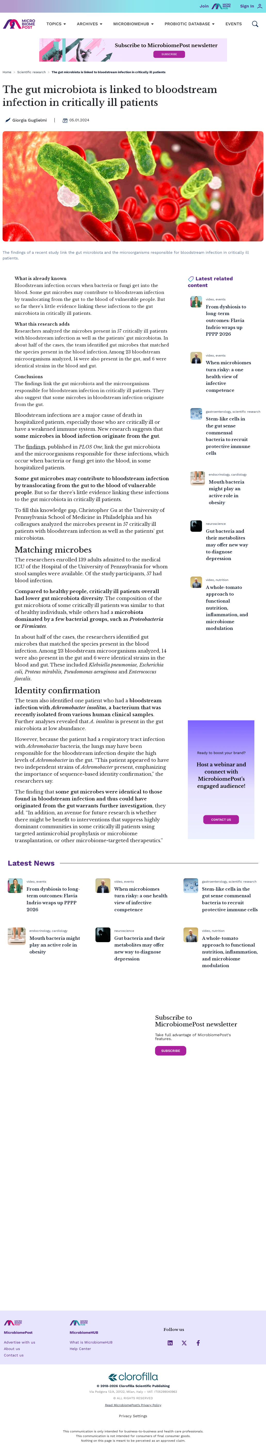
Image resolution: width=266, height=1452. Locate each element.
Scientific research (31, 72)
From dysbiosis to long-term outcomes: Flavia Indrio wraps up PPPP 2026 (226, 320)
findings (35, 447)
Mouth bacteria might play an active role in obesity (54, 945)
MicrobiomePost (19, 1332)
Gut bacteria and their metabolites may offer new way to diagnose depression (227, 545)
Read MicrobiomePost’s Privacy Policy (133, 1406)
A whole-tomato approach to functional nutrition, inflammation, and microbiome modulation (227, 608)
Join (204, 6)
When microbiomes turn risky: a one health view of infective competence (228, 376)
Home (7, 72)
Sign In (247, 6)
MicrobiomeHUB (85, 1332)
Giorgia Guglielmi (29, 120)
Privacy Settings (133, 1416)
